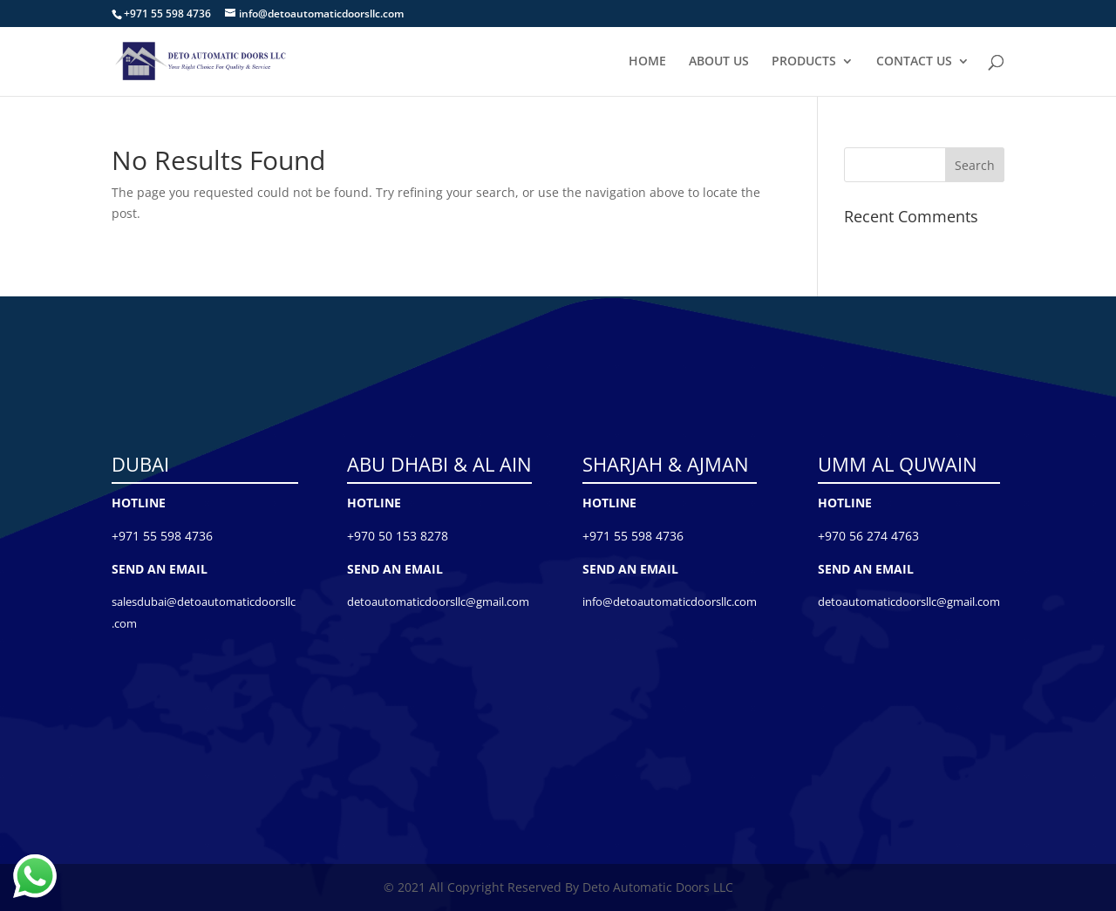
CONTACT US (914, 62)
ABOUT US (719, 62)
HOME (647, 62)
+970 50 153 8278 (397, 535)
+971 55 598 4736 (162, 535)
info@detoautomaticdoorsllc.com (669, 601)
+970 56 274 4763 (868, 535)
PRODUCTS (804, 62)
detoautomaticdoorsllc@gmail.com (438, 601)
